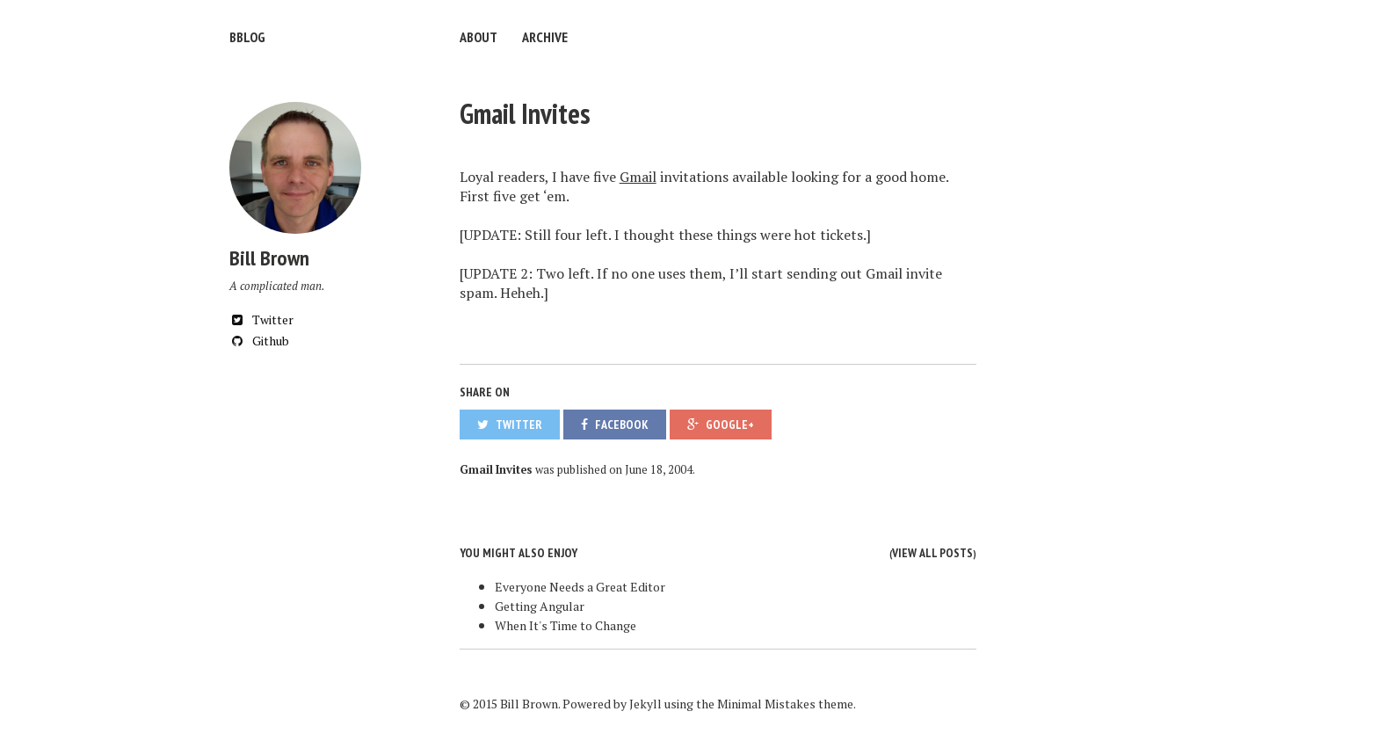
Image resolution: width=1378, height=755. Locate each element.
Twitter (261, 319)
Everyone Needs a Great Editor (580, 586)
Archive (545, 37)
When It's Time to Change (565, 625)
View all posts (932, 553)
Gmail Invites (525, 113)
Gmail (638, 176)
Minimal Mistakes (766, 703)
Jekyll (645, 703)
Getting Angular (539, 606)
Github (259, 340)
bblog (247, 37)
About (478, 37)
